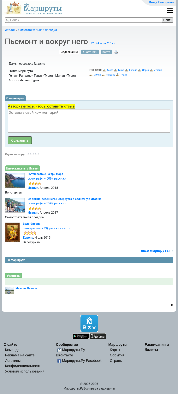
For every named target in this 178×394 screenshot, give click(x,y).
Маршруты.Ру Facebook (82, 361)
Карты (115, 350)
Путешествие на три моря (45, 174)
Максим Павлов (26, 288)
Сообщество (67, 344)
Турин (123, 74)
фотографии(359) (40, 203)
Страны (116, 361)
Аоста (110, 70)
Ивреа (145, 70)
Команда (12, 350)
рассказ (60, 178)
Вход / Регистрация (161, 2)
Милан (97, 74)
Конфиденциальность (23, 366)
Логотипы (13, 361)
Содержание (69, 52)
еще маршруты (155, 250)
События (117, 355)
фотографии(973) (35, 228)
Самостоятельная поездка (37, 30)
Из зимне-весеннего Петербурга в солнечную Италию (65, 199)
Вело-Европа (31, 223)
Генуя (121, 70)
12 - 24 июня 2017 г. (103, 43)
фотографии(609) (40, 178)
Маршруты (118, 344)
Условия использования (24, 371)
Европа (133, 70)
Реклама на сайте (20, 355)
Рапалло (110, 74)
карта (66, 228)
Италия (10, 30)
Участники (90, 52)
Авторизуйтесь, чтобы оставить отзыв (41, 106)
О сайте (10, 344)
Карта (106, 52)
